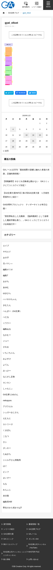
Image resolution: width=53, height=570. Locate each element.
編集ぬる (7, 329)
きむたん (7, 305)
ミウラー (7, 323)
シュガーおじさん (11, 412)
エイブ (6, 246)
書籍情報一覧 (34, 524)
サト (5, 442)
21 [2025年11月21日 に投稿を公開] (33, 141)
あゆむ (6, 287)
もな (5, 484)
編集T (5, 275)
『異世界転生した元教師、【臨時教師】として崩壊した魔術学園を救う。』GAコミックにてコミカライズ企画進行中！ (26, 220)
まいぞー (7, 478)
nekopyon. (7, 400)
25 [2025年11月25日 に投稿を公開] (13, 147)
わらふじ (7, 490)
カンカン (7, 382)
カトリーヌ (8, 424)
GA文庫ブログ (34, 529)
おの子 (6, 257)
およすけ (7, 359)
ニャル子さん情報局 (12, 460)
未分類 (6, 496)
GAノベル (33, 534)
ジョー (6, 341)
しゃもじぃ (8, 388)
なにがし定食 (9, 377)
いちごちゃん (9, 353)
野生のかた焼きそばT (12, 507)
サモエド (7, 251)
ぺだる (6, 317)
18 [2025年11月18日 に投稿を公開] (13, 141)
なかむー (7, 335)
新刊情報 (7, 524)
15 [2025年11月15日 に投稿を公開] (40, 135)
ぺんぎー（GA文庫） (12, 311)
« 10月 (6, 151)
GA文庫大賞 (9, 534)
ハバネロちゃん (10, 299)
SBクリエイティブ (10, 544)
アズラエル (8, 406)
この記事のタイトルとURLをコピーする (26, 35)
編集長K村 (7, 502)
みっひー (7, 371)
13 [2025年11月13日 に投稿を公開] (26, 135)
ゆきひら (7, 293)
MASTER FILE (33, 552)
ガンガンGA (34, 539)
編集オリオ (8, 269)
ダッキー (7, 448)
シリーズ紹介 (9, 529)
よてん (6, 365)
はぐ (5, 466)
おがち (6, 281)
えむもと (7, 418)
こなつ (6, 436)
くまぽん (7, 430)
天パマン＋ (8, 263)
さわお (6, 347)
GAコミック (9, 539)
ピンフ (6, 472)
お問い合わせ (33, 559)
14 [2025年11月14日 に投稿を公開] (33, 135)
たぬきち (7, 454)
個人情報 (6, 559)
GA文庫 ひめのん (10, 394)
